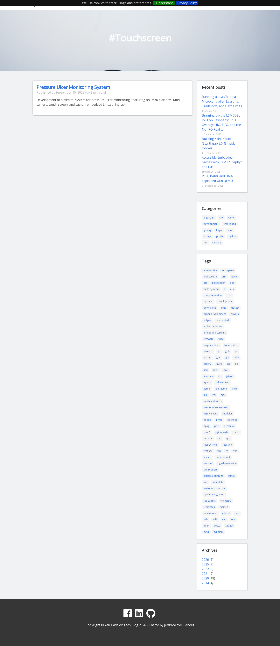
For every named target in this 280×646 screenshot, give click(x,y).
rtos (235, 451)
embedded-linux (213, 326)
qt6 (228, 438)
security (216, 242)
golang (207, 230)
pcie (216, 426)
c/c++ (231, 217)
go (236, 351)
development (211, 224)
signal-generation (227, 463)
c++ (221, 217)
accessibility (210, 270)
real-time (228, 444)
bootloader (218, 282)
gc (219, 351)
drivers (235, 314)
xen (233, 519)
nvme (219, 419)
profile (220, 236)
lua (205, 395)
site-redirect (210, 469)
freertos (208, 351)
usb (206, 519)
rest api (208, 451)
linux (229, 230)
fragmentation (211, 345)
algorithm (209, 217)
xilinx (206, 525)
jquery (207, 382)
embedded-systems (215, 332)
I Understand (163, 3)
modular (227, 413)
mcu (223, 395)
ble (205, 282)
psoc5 (207, 432)
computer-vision (213, 295)
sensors (208, 463)
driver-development (215, 314)
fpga (221, 339)
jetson (229, 376)
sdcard (207, 457)
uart (237, 513)
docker (235, 307)
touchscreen (210, 513)
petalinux (229, 426)
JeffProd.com (173, 625)
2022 (205, 569)
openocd (232, 419)
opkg (206, 426)
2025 (205, 564)
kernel (207, 388)
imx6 (215, 370)
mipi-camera (211, 413)
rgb (219, 451)
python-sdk (221, 432)
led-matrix (221, 388)
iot (219, 376)
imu (206, 370)
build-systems (211, 289)
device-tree (210, 307)
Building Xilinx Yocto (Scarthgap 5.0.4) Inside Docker (218, 143)
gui (227, 357)
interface (208, 376)
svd (205, 482)
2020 (205, 578)
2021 (205, 573)
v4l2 (215, 519)
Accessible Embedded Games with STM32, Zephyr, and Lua (222, 162)
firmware (209, 339)
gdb (227, 351)
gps (218, 357)
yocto (217, 525)
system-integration (214, 494)
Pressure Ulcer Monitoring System (73, 87)
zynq (206, 532)
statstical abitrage (213, 475)
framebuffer (231, 345)
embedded (229, 224)
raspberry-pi (211, 444)
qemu (236, 432)
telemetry (225, 500)
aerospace (228, 270)
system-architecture (214, 488)
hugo (219, 230)
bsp (232, 282)
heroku (207, 363)
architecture (210, 276)
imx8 (225, 370)
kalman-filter (222, 382)
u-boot (226, 513)
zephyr (229, 525)
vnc (224, 519)
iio (236, 363)
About (189, 625)
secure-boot (223, 457)
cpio (229, 295)
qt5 (205, 242)
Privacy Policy (187, 3)
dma (223, 307)
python (232, 236)
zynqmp (218, 532)
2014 (205, 583)
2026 (205, 559)
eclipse (207, 320)
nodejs (207, 236)
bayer (234, 276)
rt (227, 451)
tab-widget (209, 500)
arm (224, 276)
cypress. (208, 301)
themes (224, 507)
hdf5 (236, 357)
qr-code (208, 438)
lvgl (214, 395)
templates (209, 507)
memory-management (216, 407)
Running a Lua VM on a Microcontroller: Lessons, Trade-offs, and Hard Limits (222, 101)
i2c (228, 363)
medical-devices (212, 401)
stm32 (231, 475)
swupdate (218, 482)
